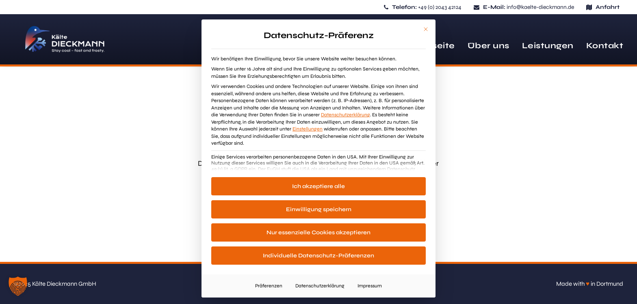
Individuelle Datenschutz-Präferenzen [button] (318, 255)
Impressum (370, 286)
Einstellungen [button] (307, 129)
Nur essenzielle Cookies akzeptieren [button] (318, 232)
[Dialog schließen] (425, 29)
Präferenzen (268, 286)
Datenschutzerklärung (345, 115)
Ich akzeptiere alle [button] (318, 186)
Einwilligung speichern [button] (318, 209)
